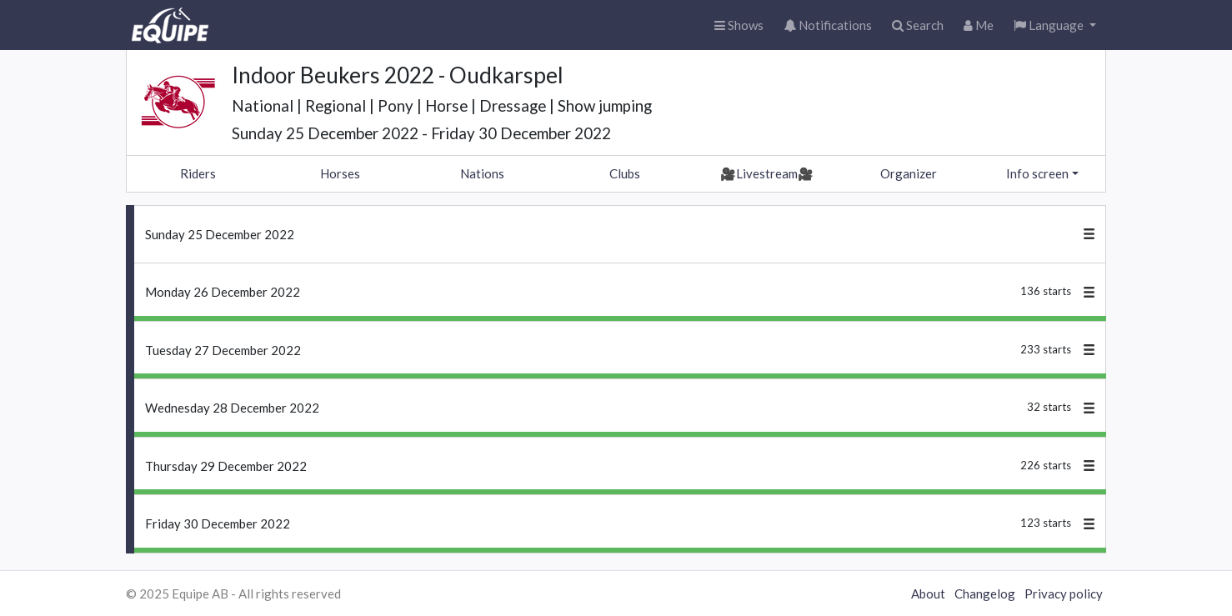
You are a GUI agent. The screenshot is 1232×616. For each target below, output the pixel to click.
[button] (1055, 25)
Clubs (624, 173)
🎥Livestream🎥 (767, 173)
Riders (198, 173)
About (928, 593)
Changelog (984, 593)
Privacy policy (1063, 593)
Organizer (908, 173)
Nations (482, 173)
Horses (340, 173)
